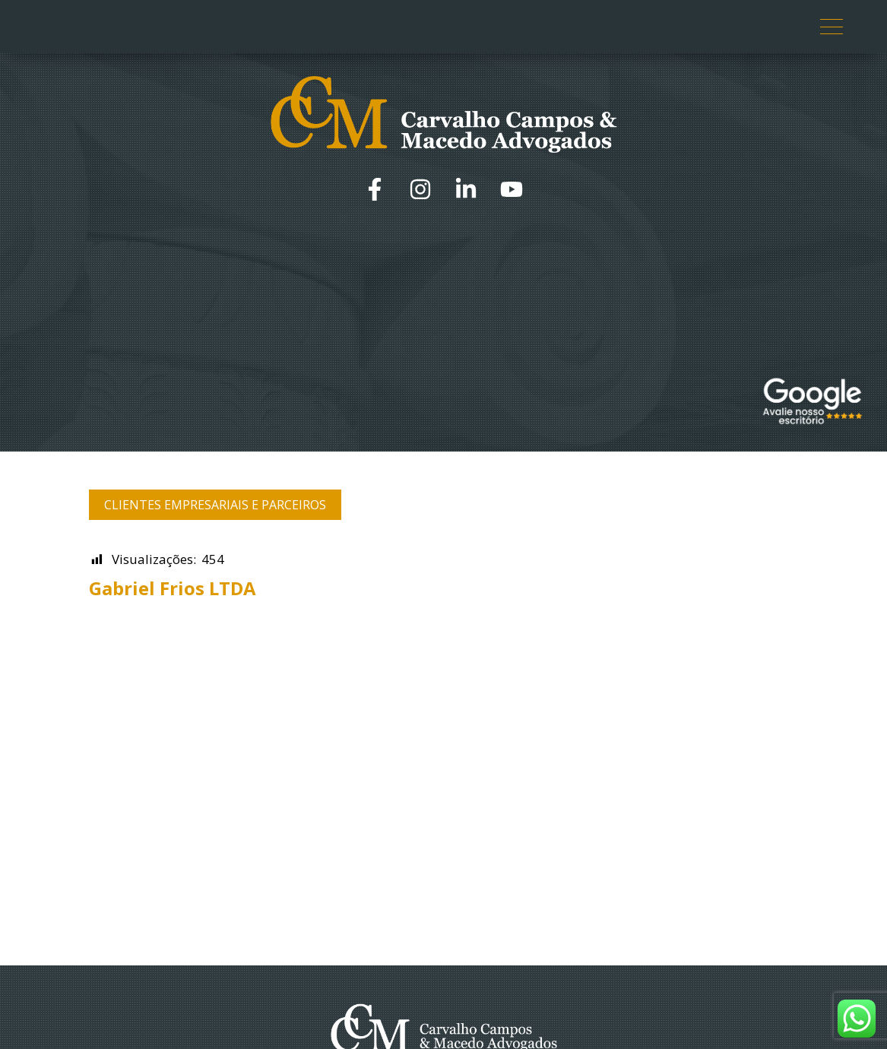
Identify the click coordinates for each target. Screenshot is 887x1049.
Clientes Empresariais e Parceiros (215, 504)
